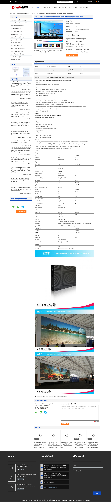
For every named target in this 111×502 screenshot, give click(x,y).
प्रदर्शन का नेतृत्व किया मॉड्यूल (17, 37)
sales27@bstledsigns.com (19, 2)
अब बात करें (73, 55)
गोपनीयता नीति (24, 500)
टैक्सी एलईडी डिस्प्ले (15, 28)
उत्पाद (37, 8)
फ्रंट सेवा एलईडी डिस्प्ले (15, 42)
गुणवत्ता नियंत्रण (72, 8)
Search (76, 2)
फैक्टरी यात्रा (62, 8)
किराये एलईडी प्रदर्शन (15, 31)
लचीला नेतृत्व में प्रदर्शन (15, 45)
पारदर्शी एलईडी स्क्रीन (15, 34)
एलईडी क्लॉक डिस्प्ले (15, 57)
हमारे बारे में (46, 8)
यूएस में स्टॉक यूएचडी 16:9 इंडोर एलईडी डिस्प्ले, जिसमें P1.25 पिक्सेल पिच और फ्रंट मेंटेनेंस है (66, 445)
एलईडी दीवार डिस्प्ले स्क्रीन (51, 397)
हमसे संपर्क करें (84, 8)
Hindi (99, 2)
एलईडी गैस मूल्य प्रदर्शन (15, 59)
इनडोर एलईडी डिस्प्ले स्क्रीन (62, 397)
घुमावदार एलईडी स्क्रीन (15, 40)
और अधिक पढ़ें (21, 469)
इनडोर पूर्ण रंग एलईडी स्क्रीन (16, 25)
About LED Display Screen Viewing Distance (25, 465)
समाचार (54, 8)
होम (32, 8)
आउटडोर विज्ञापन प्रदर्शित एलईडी (17, 23)
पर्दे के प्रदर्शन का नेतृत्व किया (16, 48)
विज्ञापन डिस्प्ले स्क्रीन (41, 397)
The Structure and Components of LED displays (26, 475)
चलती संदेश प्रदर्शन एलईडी (16, 54)
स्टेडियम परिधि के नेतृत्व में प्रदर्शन (17, 51)
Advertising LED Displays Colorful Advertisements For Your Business (25, 485)
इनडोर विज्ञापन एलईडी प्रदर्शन (22, 13)
